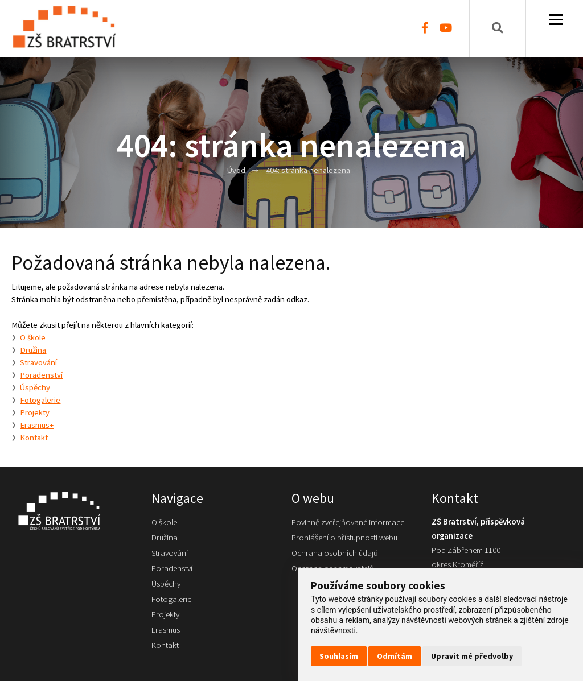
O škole (33, 337)
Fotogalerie (40, 400)
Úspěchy (35, 387)
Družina (33, 350)
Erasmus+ (37, 425)
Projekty (35, 412)
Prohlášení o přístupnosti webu (344, 538)
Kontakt (34, 437)
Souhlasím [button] (338, 656)
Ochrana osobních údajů (335, 553)
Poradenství (41, 375)
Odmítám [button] (394, 656)
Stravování (38, 362)
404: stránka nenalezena (308, 170)
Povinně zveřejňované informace (348, 522)
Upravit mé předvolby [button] (472, 656)
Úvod (236, 170)
